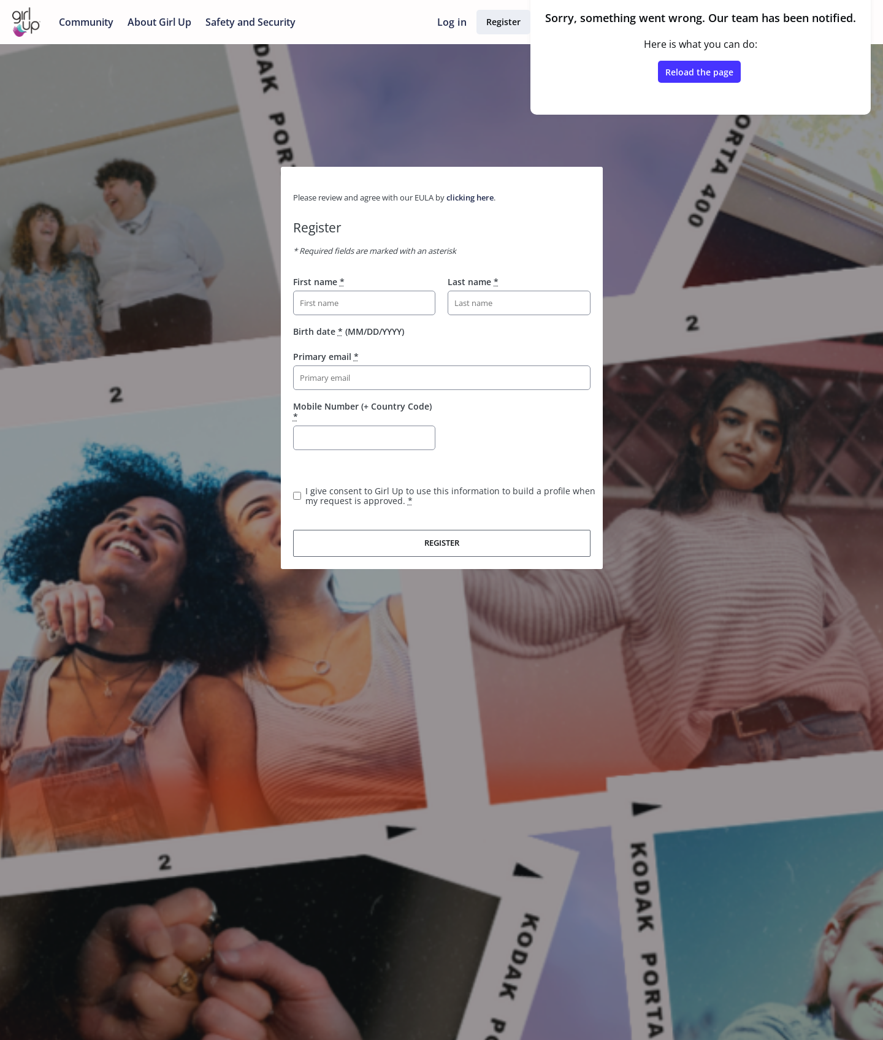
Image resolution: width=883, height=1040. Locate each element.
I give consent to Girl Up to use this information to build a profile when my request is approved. (450, 496)
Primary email (326, 356)
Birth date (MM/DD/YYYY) (348, 331)
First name (319, 282)
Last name (473, 282)
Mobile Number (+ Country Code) (362, 411)
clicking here (470, 197)
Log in (452, 22)
